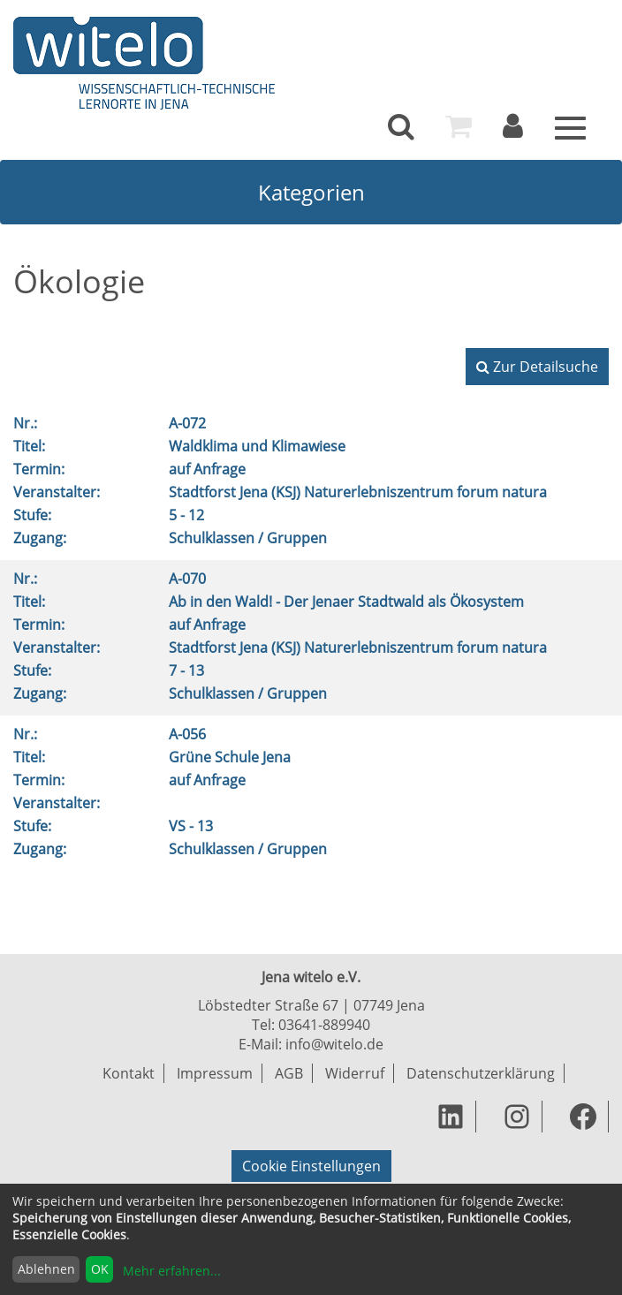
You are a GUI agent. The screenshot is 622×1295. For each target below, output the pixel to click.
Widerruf (354, 1073)
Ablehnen (46, 1269)
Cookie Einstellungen (311, 1166)
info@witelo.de (334, 1044)
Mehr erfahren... (172, 1270)
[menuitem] (401, 126)
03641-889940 (324, 1024)
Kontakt (128, 1073)
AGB (289, 1073)
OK (100, 1269)
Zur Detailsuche (537, 366)
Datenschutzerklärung (480, 1073)
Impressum (215, 1073)
